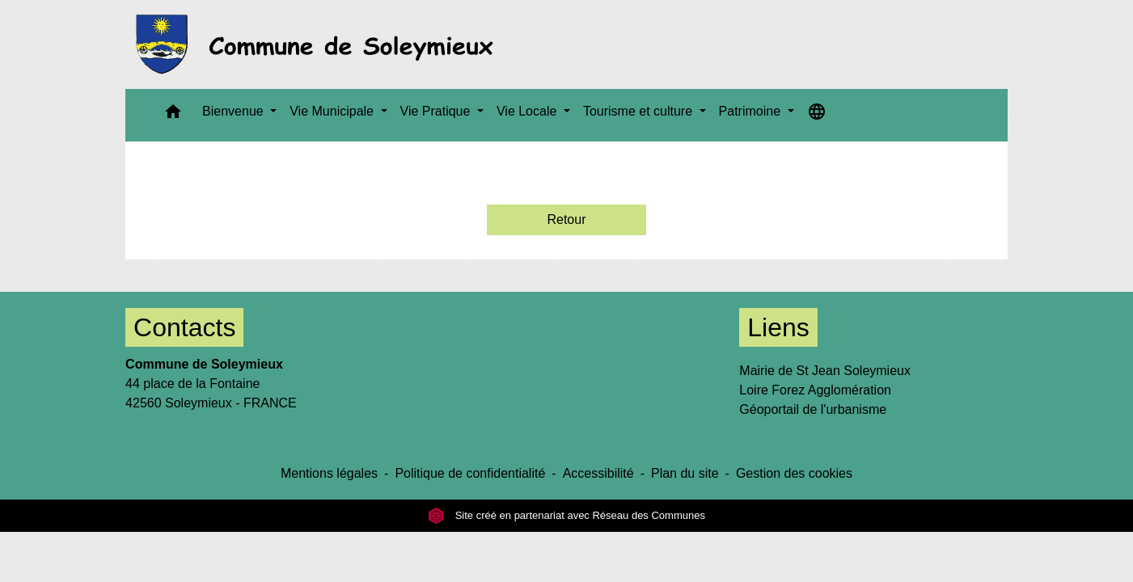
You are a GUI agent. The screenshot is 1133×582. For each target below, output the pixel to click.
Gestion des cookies (794, 473)
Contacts (184, 327)
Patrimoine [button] (751, 111)
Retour (566, 219)
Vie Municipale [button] (333, 111)
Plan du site (685, 473)
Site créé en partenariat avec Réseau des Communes (566, 515)
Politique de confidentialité (470, 473)
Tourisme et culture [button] (639, 111)
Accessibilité (598, 473)
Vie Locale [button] (528, 111)
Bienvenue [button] (234, 111)
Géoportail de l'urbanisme (812, 409)
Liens (778, 327)
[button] (173, 115)
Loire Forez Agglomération (815, 390)
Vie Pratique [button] (437, 111)
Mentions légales (329, 473)
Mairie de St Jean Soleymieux (825, 370)
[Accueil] (319, 44)
